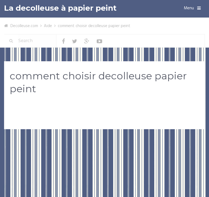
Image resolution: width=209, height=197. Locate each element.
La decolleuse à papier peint (60, 8)
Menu (189, 8)
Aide (48, 26)
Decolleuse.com (24, 26)
